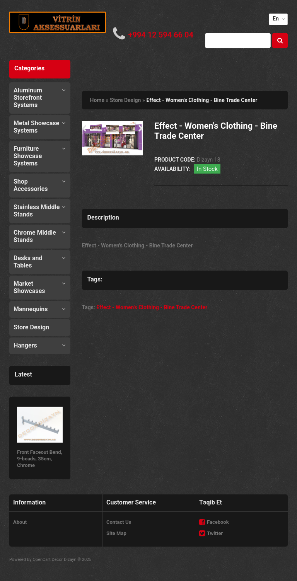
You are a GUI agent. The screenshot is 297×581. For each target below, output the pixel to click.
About (20, 522)
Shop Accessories (31, 185)
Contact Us (118, 522)
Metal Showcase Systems (36, 126)
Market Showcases (29, 287)
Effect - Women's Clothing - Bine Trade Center (201, 100)
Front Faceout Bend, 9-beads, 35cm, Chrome (39, 458)
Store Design (31, 327)
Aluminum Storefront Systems (28, 98)
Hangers (25, 345)
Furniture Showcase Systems (28, 156)
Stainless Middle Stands (37, 210)
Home (97, 100)
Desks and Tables (28, 261)
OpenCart (41, 559)
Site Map (116, 533)
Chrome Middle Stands (35, 236)
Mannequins (31, 309)
